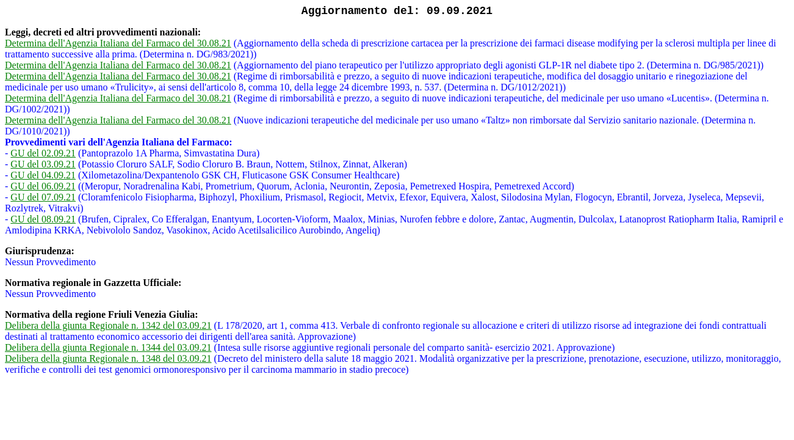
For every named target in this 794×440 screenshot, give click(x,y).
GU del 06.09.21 (43, 186)
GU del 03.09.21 (43, 164)
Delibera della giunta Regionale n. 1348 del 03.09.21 (108, 358)
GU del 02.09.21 (43, 153)
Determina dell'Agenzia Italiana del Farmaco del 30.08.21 (118, 43)
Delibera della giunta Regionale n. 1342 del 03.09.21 (108, 325)
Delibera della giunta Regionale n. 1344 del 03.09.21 (108, 347)
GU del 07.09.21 (43, 197)
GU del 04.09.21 (43, 175)
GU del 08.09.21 (43, 219)
